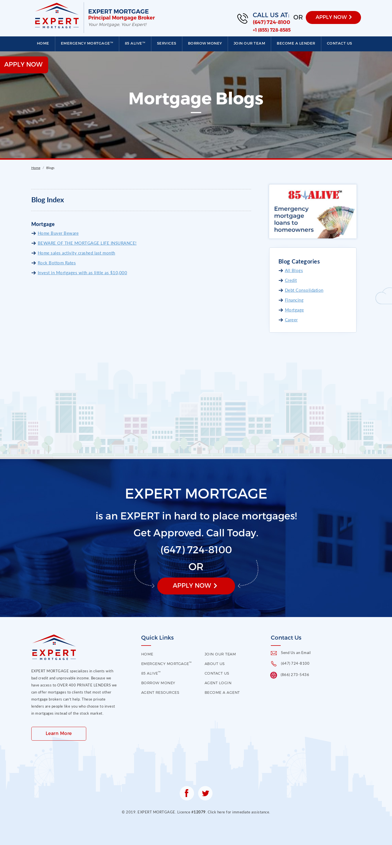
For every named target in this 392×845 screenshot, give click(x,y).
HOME (147, 654)
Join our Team (249, 43)
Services (166, 43)
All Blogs (294, 270)
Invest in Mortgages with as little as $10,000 (82, 272)
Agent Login (218, 683)
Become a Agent (222, 692)
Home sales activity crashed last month (76, 252)
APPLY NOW (331, 17)
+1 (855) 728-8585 (272, 30)
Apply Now (192, 585)
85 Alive (135, 43)
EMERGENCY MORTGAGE (87, 43)
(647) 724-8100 (271, 22)
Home (43, 43)
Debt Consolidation (304, 290)
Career (291, 319)
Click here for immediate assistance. (239, 812)
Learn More (59, 733)
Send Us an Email (296, 652)
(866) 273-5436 (295, 674)
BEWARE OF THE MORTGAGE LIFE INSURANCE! (87, 242)
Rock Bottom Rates (57, 262)
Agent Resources (160, 692)
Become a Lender (296, 43)
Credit (291, 280)
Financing (294, 299)
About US (215, 663)
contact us (217, 673)
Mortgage (294, 309)
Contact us (339, 43)
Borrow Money (205, 43)
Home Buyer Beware (58, 233)
